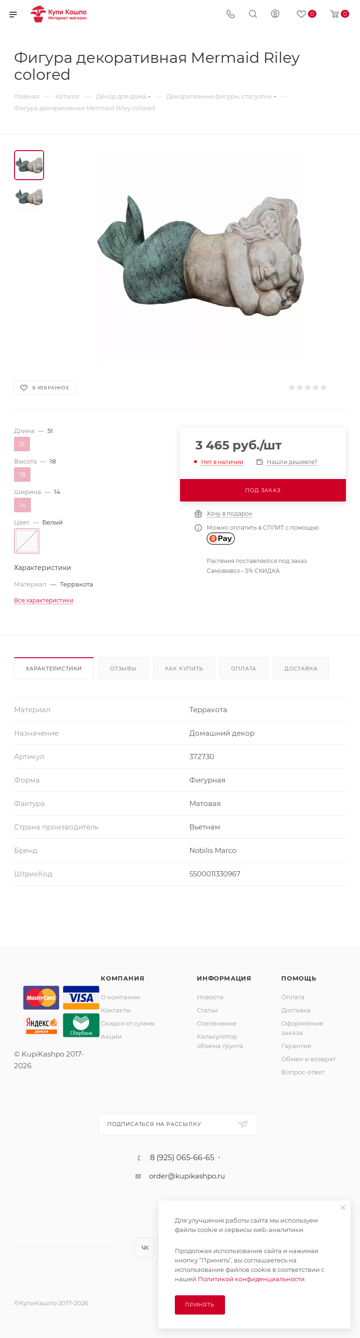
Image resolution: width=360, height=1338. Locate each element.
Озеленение (217, 1023)
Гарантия (296, 1045)
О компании (120, 997)
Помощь (298, 978)
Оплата (243, 668)
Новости (210, 997)
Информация (224, 978)
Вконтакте (144, 1248)
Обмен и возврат (308, 1059)
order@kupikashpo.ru (187, 1175)
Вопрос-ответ (302, 1072)
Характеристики (54, 668)
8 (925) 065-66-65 (182, 1158)
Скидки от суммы (128, 1023)
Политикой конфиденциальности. (252, 1279)
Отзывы (123, 668)
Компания (122, 978)
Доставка (301, 668)
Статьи (207, 1010)
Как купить (184, 668)
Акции (111, 1036)
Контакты (116, 1010)
